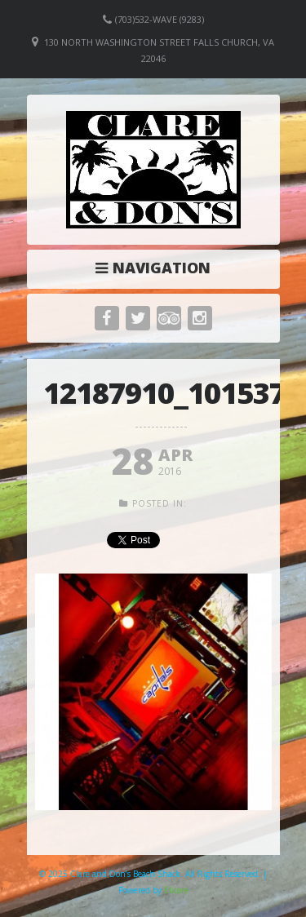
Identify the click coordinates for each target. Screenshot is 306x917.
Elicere (176, 890)
